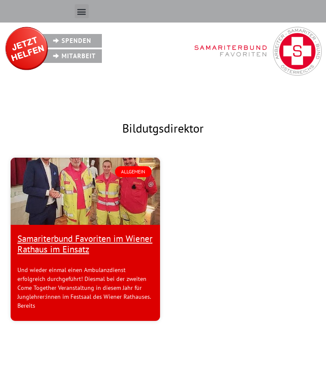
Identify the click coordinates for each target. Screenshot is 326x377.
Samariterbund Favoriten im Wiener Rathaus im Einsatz (84, 244)
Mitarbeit (79, 56)
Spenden (76, 41)
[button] (82, 11)
